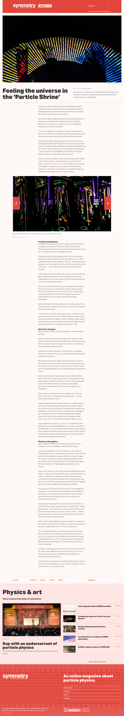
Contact (66, 691)
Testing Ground (56, 164)
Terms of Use (7, 713)
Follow (91, 6)
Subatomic (63, 423)
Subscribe (67, 688)
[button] (16, 203)
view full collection (97, 661)
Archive (66, 698)
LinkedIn (52, 580)
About (66, 694)
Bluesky (42, 580)
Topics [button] (46, 6)
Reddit (60, 580)
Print (17, 580)
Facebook (33, 580)
